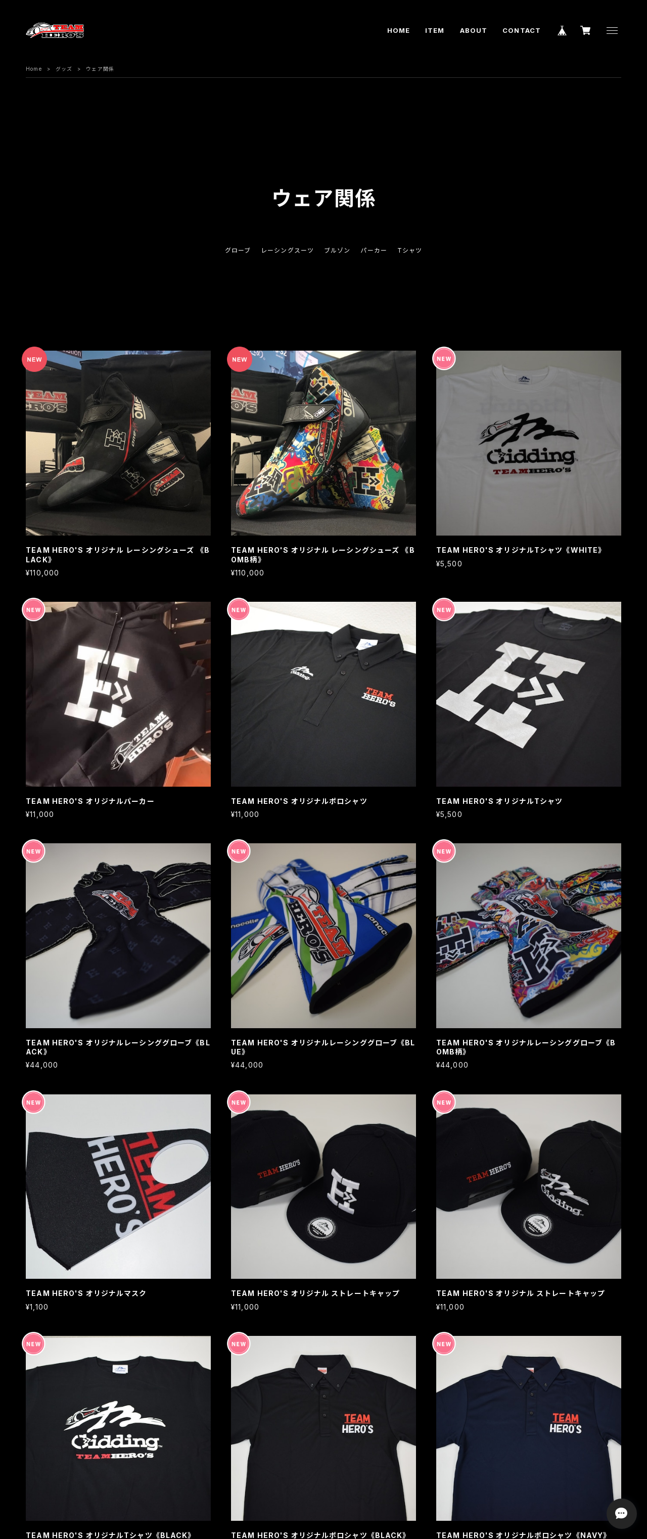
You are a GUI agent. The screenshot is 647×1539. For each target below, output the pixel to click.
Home (33, 69)
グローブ (238, 250)
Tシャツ (409, 250)
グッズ (64, 69)
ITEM (434, 30)
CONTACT (521, 30)
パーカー (373, 250)
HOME (398, 30)
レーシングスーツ (287, 250)
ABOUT (474, 30)
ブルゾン (337, 250)
